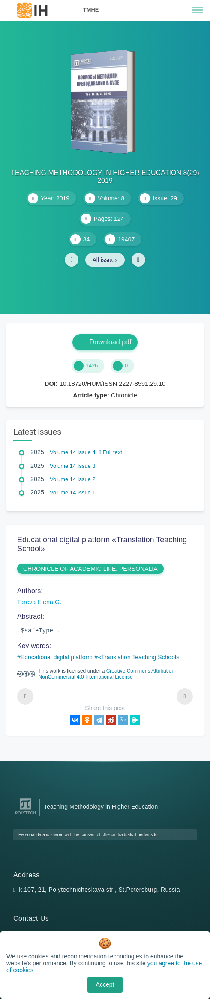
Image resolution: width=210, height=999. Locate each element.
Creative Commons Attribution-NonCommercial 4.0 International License (107, 674)
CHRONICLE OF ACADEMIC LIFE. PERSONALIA (90, 568)
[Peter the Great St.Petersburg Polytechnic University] (25, 814)
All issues (104, 259)
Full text (110, 452)
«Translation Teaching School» (139, 657)
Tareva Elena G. (39, 602)
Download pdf (105, 342)
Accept (105, 984)
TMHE (91, 9)
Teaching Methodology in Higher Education (101, 806)
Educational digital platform (57, 657)
